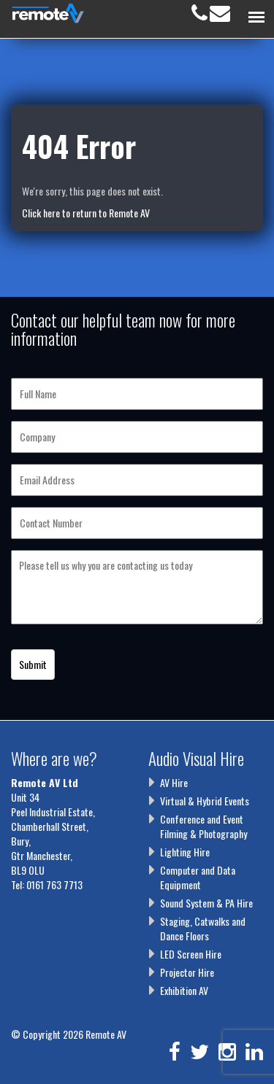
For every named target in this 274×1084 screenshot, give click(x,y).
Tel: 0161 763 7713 (47, 884)
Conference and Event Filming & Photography (203, 826)
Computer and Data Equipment (197, 877)
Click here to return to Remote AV (86, 212)
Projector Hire (187, 972)
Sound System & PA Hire (206, 902)
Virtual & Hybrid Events (204, 800)
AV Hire (174, 782)
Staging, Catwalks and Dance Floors (203, 928)
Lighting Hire (185, 851)
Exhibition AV (184, 990)
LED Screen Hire (190, 953)
